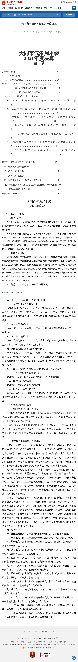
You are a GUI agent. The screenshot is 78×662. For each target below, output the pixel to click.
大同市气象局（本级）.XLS (13, 292)
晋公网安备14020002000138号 (31, 647)
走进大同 (57, 8)
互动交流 (48, 8)
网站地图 (21, 638)
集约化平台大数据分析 (43, 638)
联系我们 (57, 638)
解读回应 (28, 8)
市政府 (10, 8)
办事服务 (38, 8)
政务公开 (19, 8)
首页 (3, 8)
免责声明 (30, 638)
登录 (74, 2)
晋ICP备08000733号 (53, 644)
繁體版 (63, 2)
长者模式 (69, 15)
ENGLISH (69, 2)
